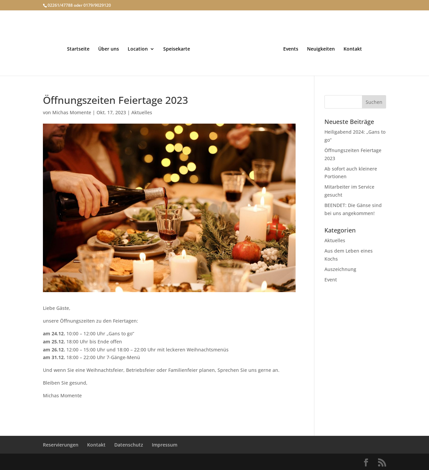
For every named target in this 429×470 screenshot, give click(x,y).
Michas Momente (71, 112)
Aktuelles (141, 112)
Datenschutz (128, 445)
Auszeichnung (340, 269)
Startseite (78, 49)
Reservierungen (60, 445)
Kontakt (353, 49)
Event (330, 279)
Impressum (164, 445)
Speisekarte (176, 49)
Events (290, 49)
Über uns (108, 49)
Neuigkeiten (321, 49)
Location (138, 49)
